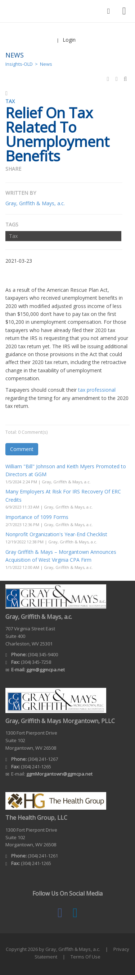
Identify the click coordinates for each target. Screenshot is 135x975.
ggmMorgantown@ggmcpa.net (59, 774)
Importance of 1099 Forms (36, 517)
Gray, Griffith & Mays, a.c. (35, 203)
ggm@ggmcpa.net (45, 669)
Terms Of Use (85, 956)
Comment (21, 449)
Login (69, 39)
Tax (13, 236)
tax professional (97, 389)
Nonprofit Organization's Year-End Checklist (56, 534)
